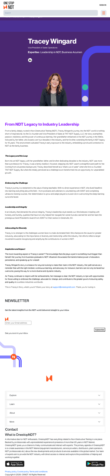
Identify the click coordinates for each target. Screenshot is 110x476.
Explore (13, 395)
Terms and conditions (38, 471)
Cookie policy (23, 471)
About (12, 413)
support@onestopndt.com (64, 287)
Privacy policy (11, 471)
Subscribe (99, 329)
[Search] (50, 13)
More (12, 421)
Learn (12, 404)
